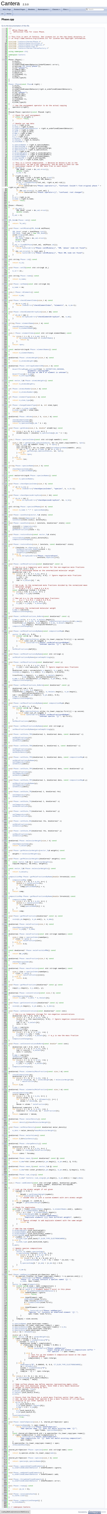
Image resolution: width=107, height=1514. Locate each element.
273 (4, 475)
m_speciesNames (19, 145)
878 (4, 1466)
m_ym (14, 135)
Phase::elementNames (39, 349)
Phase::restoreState (23, 534)
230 (4, 405)
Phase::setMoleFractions (25, 564)
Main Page (7, 9)
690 (4, 1158)
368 (4, 631)
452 (4, 769)
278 (4, 484)
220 (4, 389)
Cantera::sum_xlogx (35, 1178)
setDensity (21, 552)
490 (4, 831)
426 (4, 726)
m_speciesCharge (19, 148)
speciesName (39, 510)
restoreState (18, 538)
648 (4, 1089)
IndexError (27, 305)
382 (4, 654)
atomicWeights (40, 1337)
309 (4, 534)
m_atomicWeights (19, 153)
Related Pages (19, 9)
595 (4, 1003)
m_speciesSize (18, 150)
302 (4, 523)
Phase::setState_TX (22, 801)
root (44, 169)
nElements (43, 1099)
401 (4, 685)
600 (4, 1011)
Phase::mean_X (25, 1158)
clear (22, 1495)
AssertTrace (17, 374)
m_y (13, 137)
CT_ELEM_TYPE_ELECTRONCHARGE (51, 1238)
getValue (29, 443)
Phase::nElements (23, 292)
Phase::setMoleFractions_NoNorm (28, 616)
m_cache (15, 1495)
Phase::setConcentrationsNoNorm (28, 1044)
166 (4, 300)
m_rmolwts (16, 140)
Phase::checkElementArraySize (27, 312)
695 (4, 1166)
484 (4, 821)
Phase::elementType (21, 397)
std (25, 51)
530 (4, 896)
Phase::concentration (29, 993)
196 (4, 349)
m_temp (15, 130)
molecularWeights (30, 854)
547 (4, 924)
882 (4, 1473)
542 (4, 916)
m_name (15, 199)
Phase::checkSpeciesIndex (25, 484)
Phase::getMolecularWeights (26, 850)
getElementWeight (37, 1194)
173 (4, 312)
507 (4, 859)
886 (4, 1479)
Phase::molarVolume (28, 1135)
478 (4, 811)
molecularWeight (63, 1080)
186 (4, 333)
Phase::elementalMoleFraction (33, 1089)
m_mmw (14, 133)
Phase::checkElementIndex (25, 300)
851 (4, 1422)
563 (4, 950)
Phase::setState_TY (22, 811)
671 (4, 1127)
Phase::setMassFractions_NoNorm (28, 685)
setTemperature (23, 551)
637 (4, 1071)
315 (4, 544)
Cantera (21, 55)
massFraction (33, 903)
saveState (16, 520)
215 (4, 380)
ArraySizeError (29, 317)
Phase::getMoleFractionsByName (37, 877)
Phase (29, 84)
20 (4, 60)
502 (4, 850)
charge (28, 1150)
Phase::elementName (24, 323)
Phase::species (35, 1450)
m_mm (14, 151)
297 (4, 515)
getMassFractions (20, 529)
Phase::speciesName (24, 466)
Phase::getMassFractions (25, 985)
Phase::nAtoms (25, 416)
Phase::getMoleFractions (25, 916)
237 (4, 416)
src (2, 13)
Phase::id (24, 259)
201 (4, 358)
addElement (29, 1299)
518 (4, 877)
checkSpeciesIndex (20, 421)
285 (4, 495)
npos (21, 344)
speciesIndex (32, 937)
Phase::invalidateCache (24, 1494)
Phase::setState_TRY (23, 769)
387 (4, 662)
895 (4, 1494)
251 (4, 439)
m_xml (18, 168)
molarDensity (29, 1139)
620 (4, 1044)
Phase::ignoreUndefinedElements (28, 1466)
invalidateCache (19, 1415)
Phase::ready (19, 1486)
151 (4, 276)
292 (4, 507)
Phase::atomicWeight (28, 358)
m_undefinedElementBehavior (25, 128)
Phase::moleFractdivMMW (37, 950)
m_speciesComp (18, 146)
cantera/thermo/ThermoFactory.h (33, 48)
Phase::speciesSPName (30, 507)
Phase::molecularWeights (36, 868)
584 (4, 985)
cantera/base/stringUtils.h (31, 45)
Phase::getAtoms (21, 428)
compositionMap (56, 631)
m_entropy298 (18, 158)
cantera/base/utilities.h (30, 43)
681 (4, 1143)
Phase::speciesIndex (24, 439)
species (22, 1461)
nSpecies (29, 518)
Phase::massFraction (28, 958)
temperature (28, 526)
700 (4, 1175)
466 (4, 791)
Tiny (32, 1389)
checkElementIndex (20, 326)
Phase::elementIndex (24, 333)
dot (21, 620)
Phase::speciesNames (39, 475)
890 (4, 1486)
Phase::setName (20, 284)
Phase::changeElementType (24, 405)
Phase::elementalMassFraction (33, 1071)
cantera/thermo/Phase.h (29, 42)
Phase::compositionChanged (26, 1500)
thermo (9, 13)
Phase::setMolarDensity (24, 1127)
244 (4, 428)
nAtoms (26, 1080)
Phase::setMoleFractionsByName (28, 631)
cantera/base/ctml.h (27, 46)
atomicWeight (44, 1080)
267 (4, 466)
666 (4, 1119)
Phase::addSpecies (22, 1274)
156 (4, 284)
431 (4, 734)
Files (66, 10)
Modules (31, 9)
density (26, 528)
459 (4, 780)
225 (4, 397)
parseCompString (42, 657)
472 (4, 801)
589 (4, 993)
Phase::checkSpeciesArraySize (27, 495)
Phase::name (25, 276)
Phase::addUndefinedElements (27, 1473)
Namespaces (44, 10)
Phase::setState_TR (22, 791)
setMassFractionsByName (23, 729)
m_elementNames (19, 156)
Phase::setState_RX (22, 821)
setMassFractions (20, 721)
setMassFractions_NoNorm (27, 549)
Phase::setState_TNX (23, 746)
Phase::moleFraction (28, 924)
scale (14, 672)
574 (4, 968)
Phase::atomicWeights (35, 380)
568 (4, 958)
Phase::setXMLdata (22, 228)
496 (4, 841)
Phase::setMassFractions (25, 662)
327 (4, 564)
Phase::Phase (14, 84)
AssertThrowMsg (19, 369)
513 (4, 868)
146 (4, 268)
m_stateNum (17, 141)
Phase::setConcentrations (25, 1011)
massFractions (29, 975)
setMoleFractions (20, 649)
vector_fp (19, 380)
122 (4, 228)
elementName (46, 338)
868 (4, 1450)
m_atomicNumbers (19, 155)
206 (4, 366)
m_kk (14, 125)
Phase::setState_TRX (23, 734)
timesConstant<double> (59, 621)
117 (4, 220)
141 (4, 259)
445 (4, 757)
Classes (56, 10)
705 (4, 1183)
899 (4, 1500)
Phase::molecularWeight (30, 841)
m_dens (15, 132)
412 (4, 703)
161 (4, 292)
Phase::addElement (23, 1183)
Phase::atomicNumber (21, 389)
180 (4, 323)
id (53, 245)
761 (4, 1274)
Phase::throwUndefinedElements (28, 1479)
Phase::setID (19, 268)
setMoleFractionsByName (23, 657)
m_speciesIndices (42, 443)
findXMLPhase (30, 182)
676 (4, 1135)
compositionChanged (21, 539)
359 (4, 616)
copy (21, 235)
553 (4, 934)
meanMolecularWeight (38, 1122)
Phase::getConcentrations (25, 1003)
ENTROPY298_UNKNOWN (55, 369)
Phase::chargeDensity (29, 1143)
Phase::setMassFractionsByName (28, 703)
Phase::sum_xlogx (27, 1175)
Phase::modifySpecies (23, 1422)
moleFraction (33, 883)
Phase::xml (23, 220)
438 (4, 746)
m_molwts (16, 138)
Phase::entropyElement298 (31, 366)
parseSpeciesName (59, 448)
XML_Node (26, 66)
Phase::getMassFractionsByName (37, 896)
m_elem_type (17, 159)
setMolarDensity (19, 752)
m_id (14, 197)
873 (4, 1458)
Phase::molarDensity (28, 1119)
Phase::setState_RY (22, 831)
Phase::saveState (21, 515)
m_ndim (15, 127)
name (52, 1453)
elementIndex (33, 1288)
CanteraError (28, 248)
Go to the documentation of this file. (16, 26)
